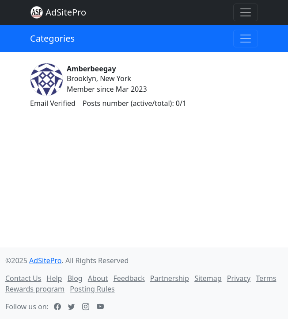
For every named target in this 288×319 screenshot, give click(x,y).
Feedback (128, 278)
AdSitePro (65, 12)
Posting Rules (92, 289)
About (98, 278)
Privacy (238, 278)
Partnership (169, 278)
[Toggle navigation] (245, 12)
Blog (75, 278)
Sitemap (208, 278)
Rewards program (34, 289)
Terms (266, 278)
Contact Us (23, 278)
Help (54, 278)
